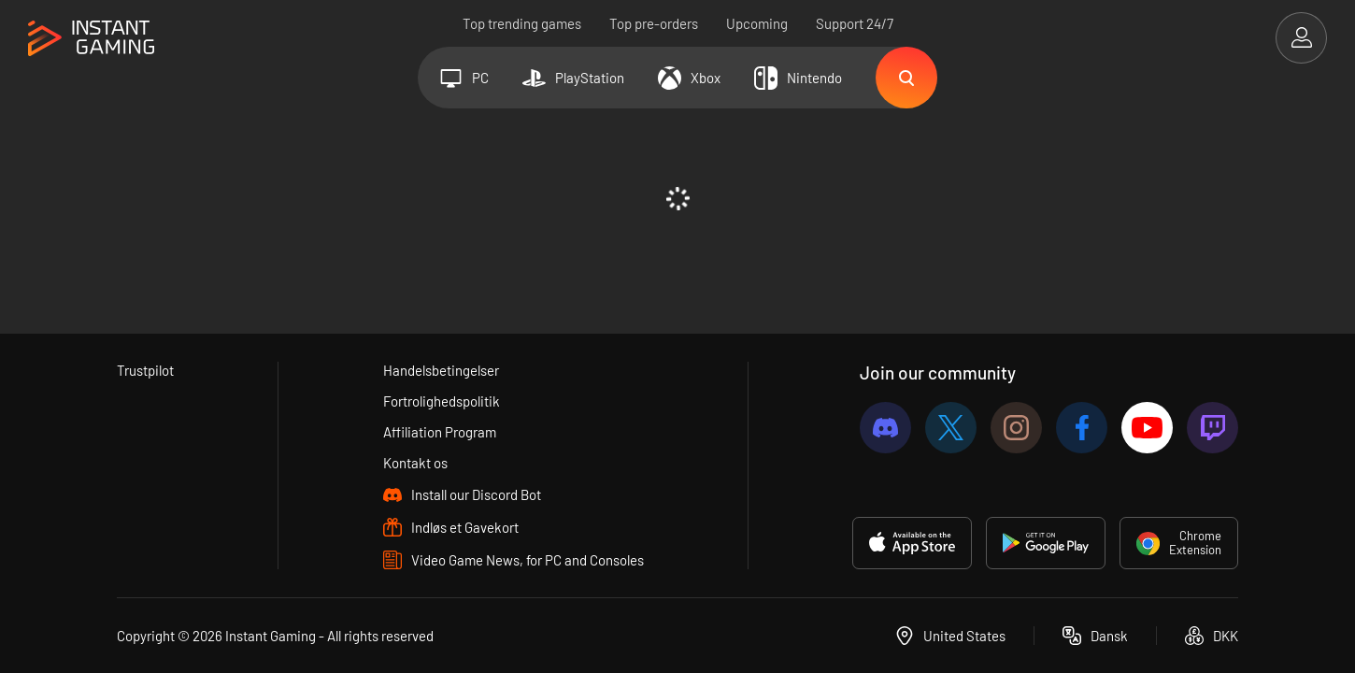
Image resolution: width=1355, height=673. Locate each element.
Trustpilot (145, 370)
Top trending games (522, 23)
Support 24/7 (854, 23)
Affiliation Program (439, 431)
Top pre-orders (653, 23)
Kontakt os (415, 462)
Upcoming (757, 23)
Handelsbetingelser (441, 370)
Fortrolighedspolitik (441, 401)
